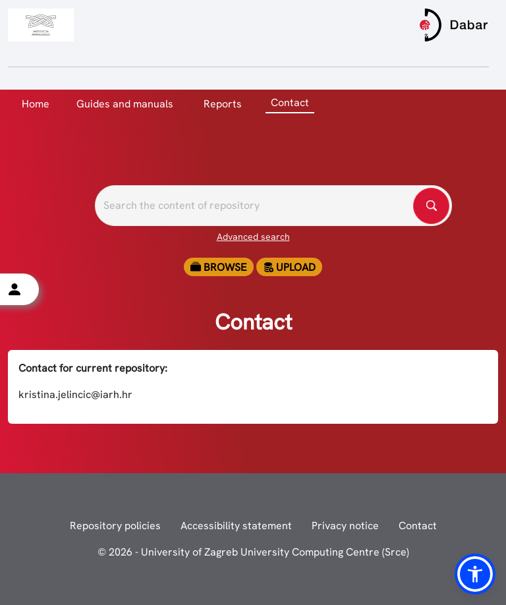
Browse (218, 267)
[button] (475, 574)
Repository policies (115, 526)
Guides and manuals (124, 104)
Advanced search (253, 237)
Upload (289, 267)
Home (35, 104)
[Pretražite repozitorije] (273, 205)
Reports (223, 104)
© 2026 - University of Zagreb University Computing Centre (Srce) (253, 552)
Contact (418, 526)
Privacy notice (345, 526)
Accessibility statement (236, 526)
